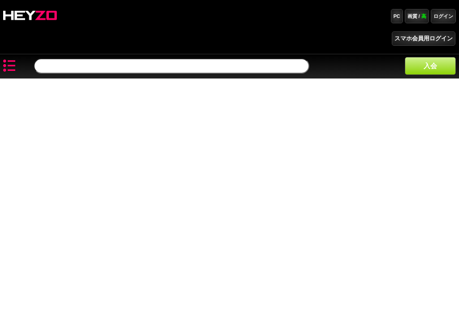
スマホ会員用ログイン (423, 38)
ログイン (443, 16)
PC (397, 16)
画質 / (416, 16)
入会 (430, 66)
